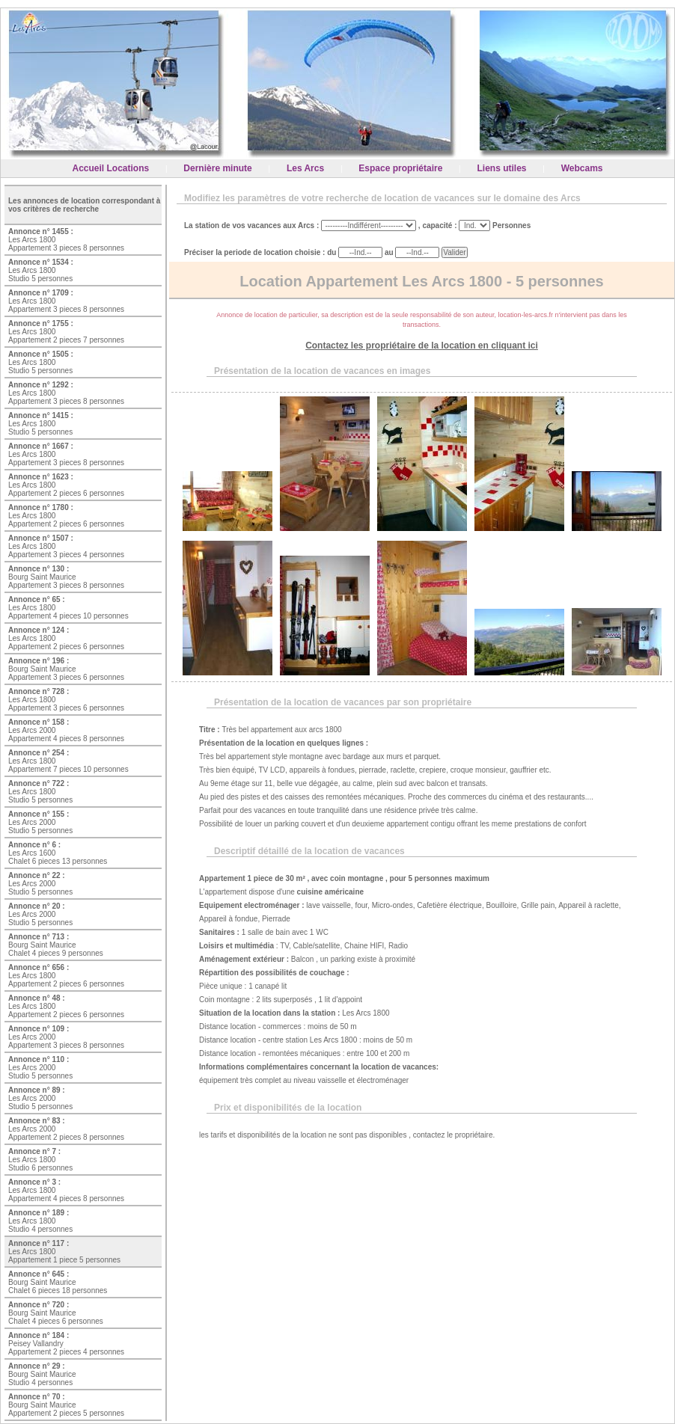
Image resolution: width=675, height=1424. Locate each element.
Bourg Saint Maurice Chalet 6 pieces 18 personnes (57, 1282)
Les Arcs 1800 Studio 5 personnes (40, 270)
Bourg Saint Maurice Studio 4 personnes (42, 1374)
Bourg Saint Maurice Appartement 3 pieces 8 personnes (66, 577)
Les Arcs (305, 168)
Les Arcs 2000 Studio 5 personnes (40, 822)
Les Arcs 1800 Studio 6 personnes (40, 1159)
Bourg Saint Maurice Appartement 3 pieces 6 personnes (66, 669)
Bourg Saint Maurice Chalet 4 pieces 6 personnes (55, 1313)
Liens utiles (502, 168)
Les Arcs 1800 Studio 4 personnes (40, 1221)
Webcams (582, 168)
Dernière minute (217, 168)
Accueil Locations (111, 168)
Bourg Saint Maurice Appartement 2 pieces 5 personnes (66, 1405)
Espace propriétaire (400, 168)
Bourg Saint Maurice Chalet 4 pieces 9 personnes (55, 945)
